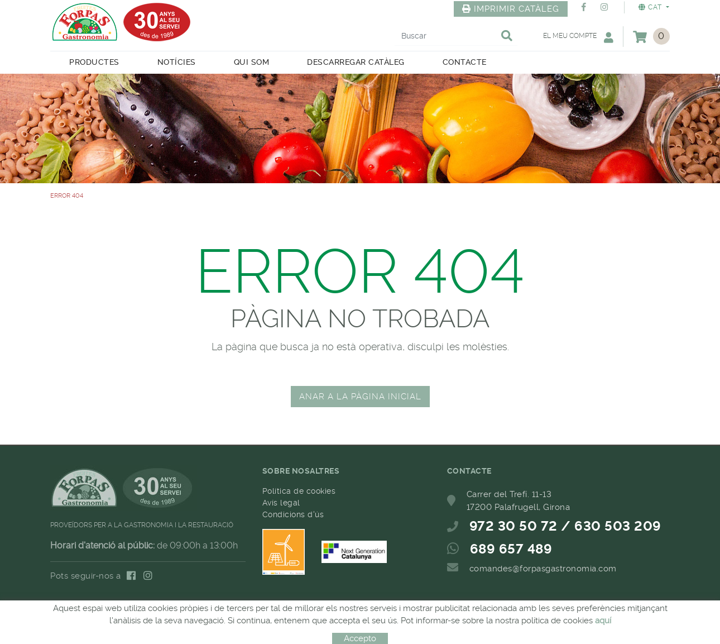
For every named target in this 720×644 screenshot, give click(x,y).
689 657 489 (511, 549)
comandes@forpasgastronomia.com (543, 569)
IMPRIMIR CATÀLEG (510, 9)
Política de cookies (299, 490)
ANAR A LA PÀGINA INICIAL (360, 397)
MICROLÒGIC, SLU (356, 615)
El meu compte (578, 37)
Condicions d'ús (293, 514)
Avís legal (281, 502)
